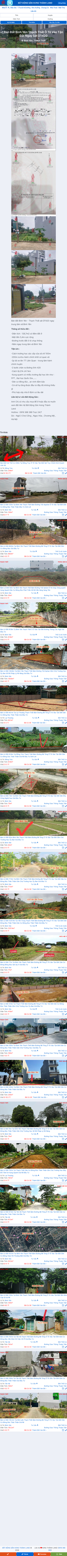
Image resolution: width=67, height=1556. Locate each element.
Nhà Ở (4, 8)
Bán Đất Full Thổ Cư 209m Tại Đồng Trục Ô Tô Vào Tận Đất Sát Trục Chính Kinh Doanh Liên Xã (32, 464)
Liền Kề (33, 11)
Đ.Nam (60, 437)
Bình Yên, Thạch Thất (34, 40)
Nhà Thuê (53, 8)
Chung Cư (45, 8)
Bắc (60, 603)
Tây (61, 645)
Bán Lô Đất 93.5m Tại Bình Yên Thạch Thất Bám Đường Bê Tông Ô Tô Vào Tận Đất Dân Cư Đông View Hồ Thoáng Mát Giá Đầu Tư (32, 1255)
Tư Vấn (35, 468)
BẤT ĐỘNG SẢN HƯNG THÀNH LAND (16, 1548)
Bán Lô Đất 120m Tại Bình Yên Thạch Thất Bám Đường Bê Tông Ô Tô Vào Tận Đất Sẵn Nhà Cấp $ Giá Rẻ (33, 1296)
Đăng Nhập (62, 3)
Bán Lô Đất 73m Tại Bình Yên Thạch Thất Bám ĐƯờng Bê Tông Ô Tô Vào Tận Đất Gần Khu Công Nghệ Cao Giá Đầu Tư (33, 797)
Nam (61, 770)
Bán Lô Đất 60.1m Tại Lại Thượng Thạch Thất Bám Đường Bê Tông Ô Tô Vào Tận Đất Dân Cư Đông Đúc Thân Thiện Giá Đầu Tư (33, 714)
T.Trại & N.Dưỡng (24, 8)
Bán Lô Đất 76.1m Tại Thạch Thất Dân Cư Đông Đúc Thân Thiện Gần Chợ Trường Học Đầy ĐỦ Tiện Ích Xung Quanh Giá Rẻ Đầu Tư (33, 1171)
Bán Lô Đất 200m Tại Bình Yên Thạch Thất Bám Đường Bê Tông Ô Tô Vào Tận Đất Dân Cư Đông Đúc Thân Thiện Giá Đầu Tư (33, 1088)
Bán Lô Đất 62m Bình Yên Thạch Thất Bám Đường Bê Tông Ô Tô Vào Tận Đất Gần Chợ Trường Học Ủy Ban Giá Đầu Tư (31, 838)
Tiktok (25, 1554)
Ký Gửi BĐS (11, 22)
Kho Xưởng (36, 8)
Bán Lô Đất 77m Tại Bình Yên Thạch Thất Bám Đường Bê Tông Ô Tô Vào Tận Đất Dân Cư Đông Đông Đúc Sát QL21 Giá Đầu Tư (32, 963)
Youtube (42, 1554)
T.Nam (60, 1227)
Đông (60, 478)
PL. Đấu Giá (12, 8)
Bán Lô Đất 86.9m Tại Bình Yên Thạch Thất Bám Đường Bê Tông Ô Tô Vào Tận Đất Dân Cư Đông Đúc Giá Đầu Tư (32, 547)
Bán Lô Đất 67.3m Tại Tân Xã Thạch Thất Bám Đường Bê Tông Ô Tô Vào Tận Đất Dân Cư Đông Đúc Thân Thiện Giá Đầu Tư (32, 1213)
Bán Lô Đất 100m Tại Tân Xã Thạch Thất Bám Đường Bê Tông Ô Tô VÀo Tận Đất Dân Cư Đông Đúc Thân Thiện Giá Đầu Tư (32, 1379)
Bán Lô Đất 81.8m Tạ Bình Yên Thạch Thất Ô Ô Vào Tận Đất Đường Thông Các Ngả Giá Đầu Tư (32, 630)
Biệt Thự (62, 8)
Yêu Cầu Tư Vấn (54, 22)
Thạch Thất (4, 437)
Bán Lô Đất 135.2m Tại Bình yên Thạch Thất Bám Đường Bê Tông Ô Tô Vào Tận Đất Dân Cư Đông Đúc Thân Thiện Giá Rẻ (32, 1421)
